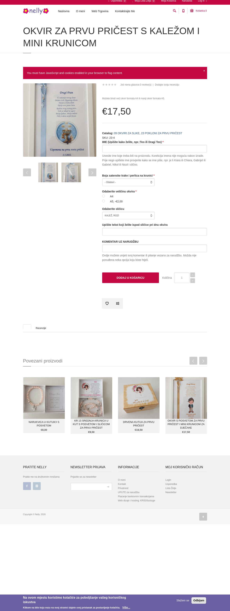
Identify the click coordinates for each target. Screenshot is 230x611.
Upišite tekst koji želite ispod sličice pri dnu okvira (135, 246)
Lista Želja (170, 510)
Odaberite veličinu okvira (119, 213)
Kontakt (122, 506)
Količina (167, 299)
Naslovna (63, 12)
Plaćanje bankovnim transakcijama (136, 518)
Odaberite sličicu (113, 230)
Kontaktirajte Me (125, 12)
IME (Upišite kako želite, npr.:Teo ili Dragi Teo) (133, 164)
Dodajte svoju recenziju (167, 106)
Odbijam (198, 600)
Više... (126, 607)
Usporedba (171, 506)
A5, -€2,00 (116, 223)
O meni (80, 12)
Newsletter (171, 514)
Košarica (198, 11)
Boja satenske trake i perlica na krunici (128, 197)
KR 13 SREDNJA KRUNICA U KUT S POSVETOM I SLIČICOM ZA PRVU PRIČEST (91, 446)
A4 (111, 218)
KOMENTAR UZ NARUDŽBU (120, 263)
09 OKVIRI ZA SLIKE (57, 26)
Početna (27, 26)
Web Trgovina (100, 12)
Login (168, 502)
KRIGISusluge (147, 522)
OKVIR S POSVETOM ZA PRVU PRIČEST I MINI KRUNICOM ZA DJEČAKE (186, 446)
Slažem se (182, 600)
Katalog (38, 26)
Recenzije (41, 350)
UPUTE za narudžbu (129, 514)
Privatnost (123, 510)
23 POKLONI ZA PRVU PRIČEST (87, 26)
